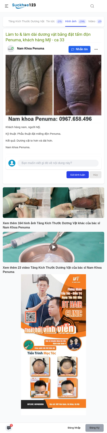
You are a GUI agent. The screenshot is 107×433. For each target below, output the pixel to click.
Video (96, 21)
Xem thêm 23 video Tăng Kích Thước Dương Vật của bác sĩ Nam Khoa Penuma (52, 269)
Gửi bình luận (77, 174)
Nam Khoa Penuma (30, 48)
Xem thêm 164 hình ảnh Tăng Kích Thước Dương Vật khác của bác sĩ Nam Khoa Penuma (51, 225)
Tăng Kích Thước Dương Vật (26, 21)
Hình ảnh (75, 21)
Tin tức (54, 21)
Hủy (95, 174)
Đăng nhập (74, 427)
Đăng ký (94, 427)
